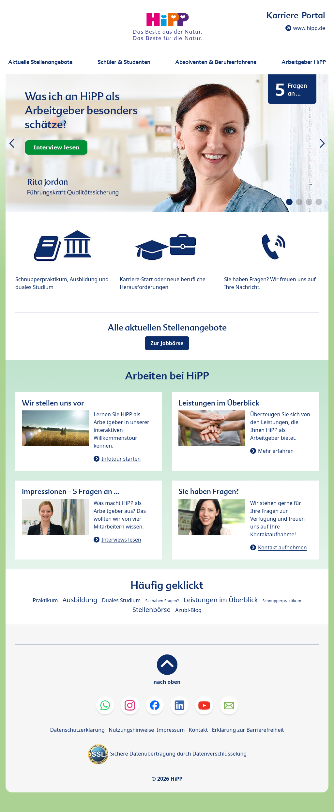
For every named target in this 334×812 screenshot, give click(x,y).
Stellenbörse (151, 609)
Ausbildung (80, 599)
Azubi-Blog (188, 610)
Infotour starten (121, 458)
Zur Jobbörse (166, 343)
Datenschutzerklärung (77, 729)
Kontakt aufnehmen (282, 547)
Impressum (171, 729)
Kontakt (198, 729)
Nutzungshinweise (131, 729)
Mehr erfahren (276, 450)
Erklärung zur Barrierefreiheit (248, 729)
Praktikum (45, 600)
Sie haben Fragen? (162, 601)
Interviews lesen (121, 539)
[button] (289, 202)
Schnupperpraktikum (282, 601)
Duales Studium (121, 600)
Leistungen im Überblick (220, 599)
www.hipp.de (309, 28)
